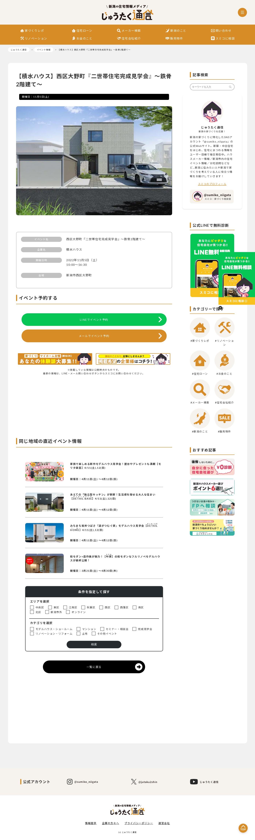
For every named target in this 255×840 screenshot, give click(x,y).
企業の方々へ (110, 823)
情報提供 (90, 823)
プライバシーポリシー (138, 823)
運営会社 (164, 823)
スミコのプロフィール (212, 184)
